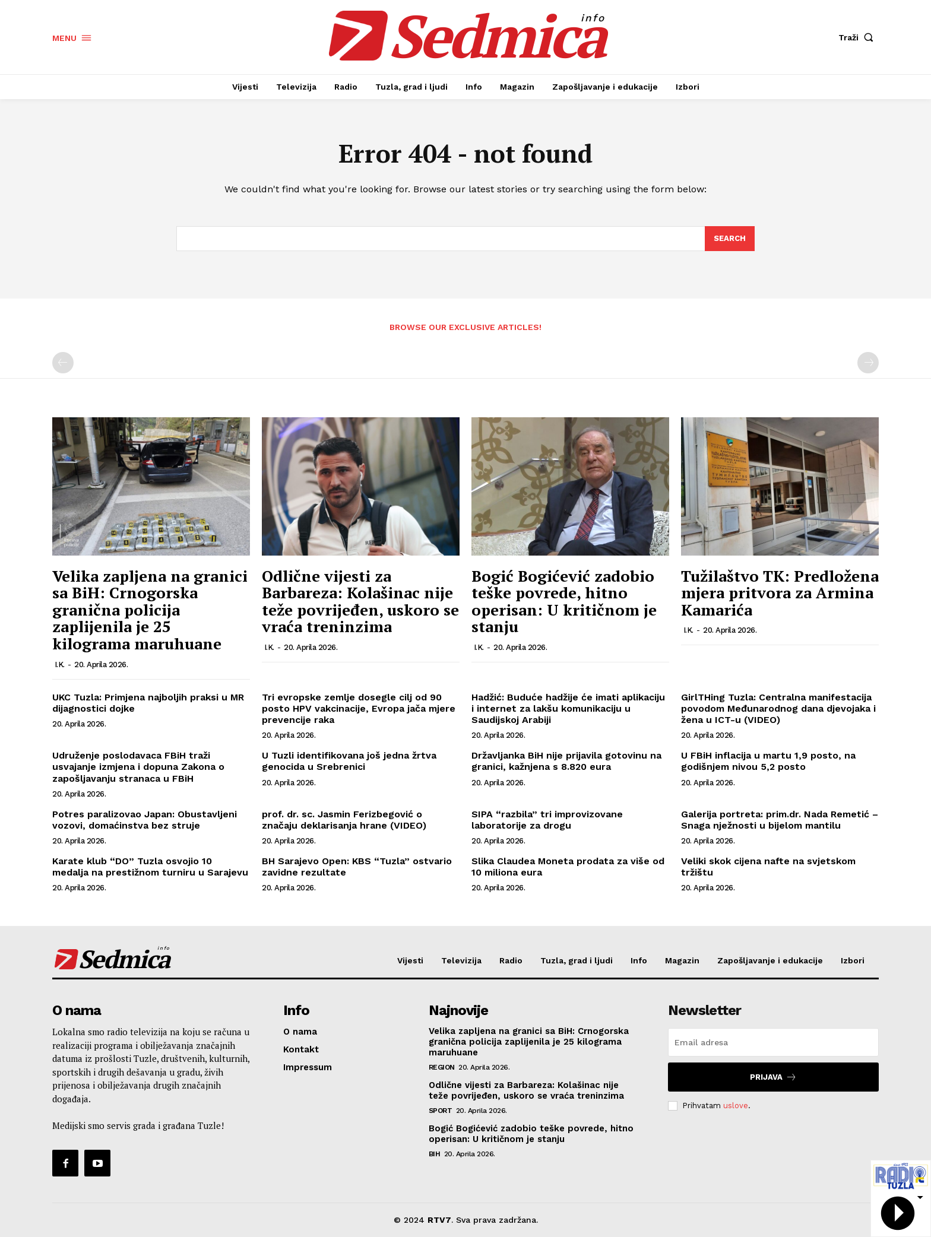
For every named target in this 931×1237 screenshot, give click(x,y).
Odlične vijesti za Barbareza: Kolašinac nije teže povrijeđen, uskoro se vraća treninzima (360, 601)
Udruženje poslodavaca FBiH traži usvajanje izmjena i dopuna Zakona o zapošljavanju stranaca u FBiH (138, 767)
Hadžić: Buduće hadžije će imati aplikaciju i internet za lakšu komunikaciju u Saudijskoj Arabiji (568, 708)
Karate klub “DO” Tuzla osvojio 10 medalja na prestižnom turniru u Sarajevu (150, 866)
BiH (435, 1154)
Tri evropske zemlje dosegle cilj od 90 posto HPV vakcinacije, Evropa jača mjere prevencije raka (358, 708)
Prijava (773, 1077)
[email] (773, 1042)
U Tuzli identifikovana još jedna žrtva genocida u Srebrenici (349, 761)
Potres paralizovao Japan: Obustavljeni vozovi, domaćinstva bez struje (144, 819)
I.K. (60, 664)
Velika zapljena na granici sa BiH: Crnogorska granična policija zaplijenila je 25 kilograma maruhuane (150, 610)
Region (442, 1067)
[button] (858, 37)
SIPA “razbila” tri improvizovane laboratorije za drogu (547, 819)
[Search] (730, 238)
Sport (440, 1110)
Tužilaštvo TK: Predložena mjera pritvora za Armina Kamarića (780, 593)
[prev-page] (63, 362)
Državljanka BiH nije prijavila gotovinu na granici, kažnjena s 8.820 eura (566, 761)
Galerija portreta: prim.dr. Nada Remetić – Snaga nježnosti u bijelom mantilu (779, 819)
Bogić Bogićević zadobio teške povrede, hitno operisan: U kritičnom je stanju (564, 601)
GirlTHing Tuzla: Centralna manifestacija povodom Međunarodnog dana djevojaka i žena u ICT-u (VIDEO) (778, 708)
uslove (735, 1105)
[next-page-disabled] (868, 362)
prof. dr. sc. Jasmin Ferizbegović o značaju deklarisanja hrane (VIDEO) (344, 819)
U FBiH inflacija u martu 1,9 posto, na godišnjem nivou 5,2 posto (768, 761)
